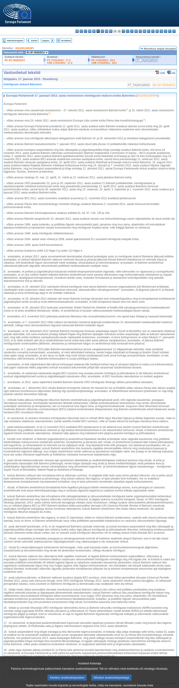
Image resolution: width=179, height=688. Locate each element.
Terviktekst (66, 40)
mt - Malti (140, 31)
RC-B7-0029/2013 (15, 60)
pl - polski (148, 31)
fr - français (110, 31)
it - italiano (123, 31)
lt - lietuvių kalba (132, 31)
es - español (81, 31)
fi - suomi (169, 31)
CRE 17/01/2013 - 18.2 (104, 63)
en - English (106, 31)
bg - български (77, 31)
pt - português (153, 31)
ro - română (157, 31)
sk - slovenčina (161, 31)
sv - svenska (174, 31)
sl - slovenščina (165, 31)
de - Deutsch (94, 31)
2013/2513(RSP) (24, 48)
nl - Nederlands (144, 31)
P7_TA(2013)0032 (147, 60)
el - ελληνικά (102, 31)
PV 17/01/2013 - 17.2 (59, 60)
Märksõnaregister (15, 40)
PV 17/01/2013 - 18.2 (103, 60)
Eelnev (34, 40)
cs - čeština (85, 31)
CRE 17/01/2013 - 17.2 (59, 63)
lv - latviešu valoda (127, 31)
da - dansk (89, 31)
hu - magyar (136, 31)
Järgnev (45, 40)
